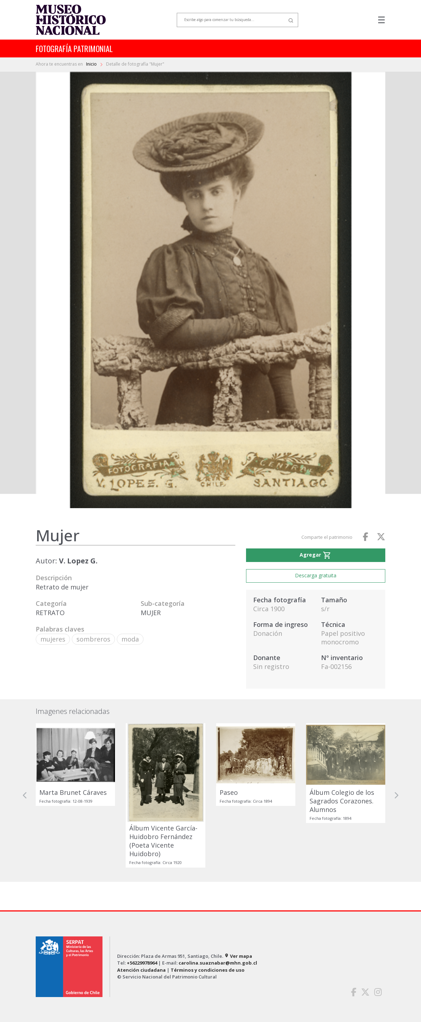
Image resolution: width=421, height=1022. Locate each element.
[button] (25, 795)
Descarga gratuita (315, 575)
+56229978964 (142, 963)
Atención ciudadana (141, 970)
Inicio (92, 64)
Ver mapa (238, 956)
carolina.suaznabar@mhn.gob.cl (218, 963)
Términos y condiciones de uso (208, 970)
